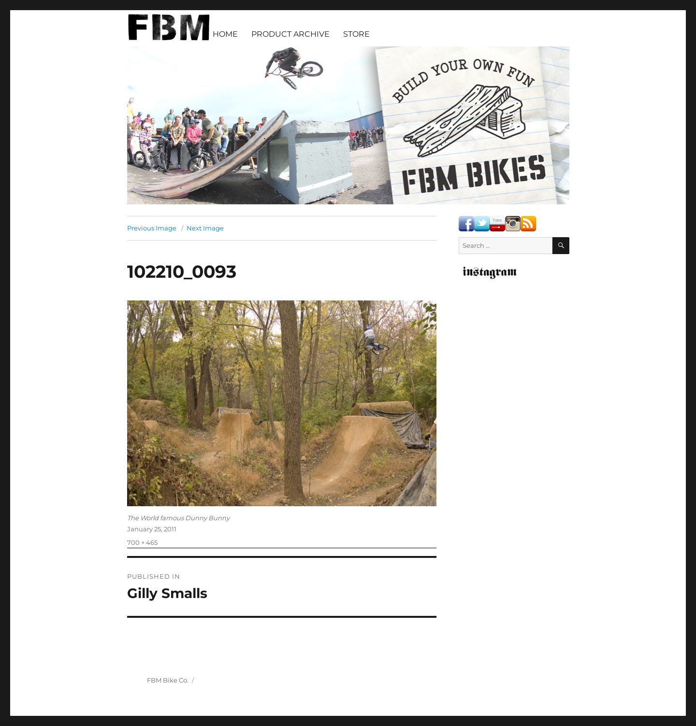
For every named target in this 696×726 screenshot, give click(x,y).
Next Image (205, 228)
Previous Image (151, 228)
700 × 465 (142, 542)
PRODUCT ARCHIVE (290, 34)
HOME (225, 34)
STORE (356, 34)
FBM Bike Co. (167, 680)
